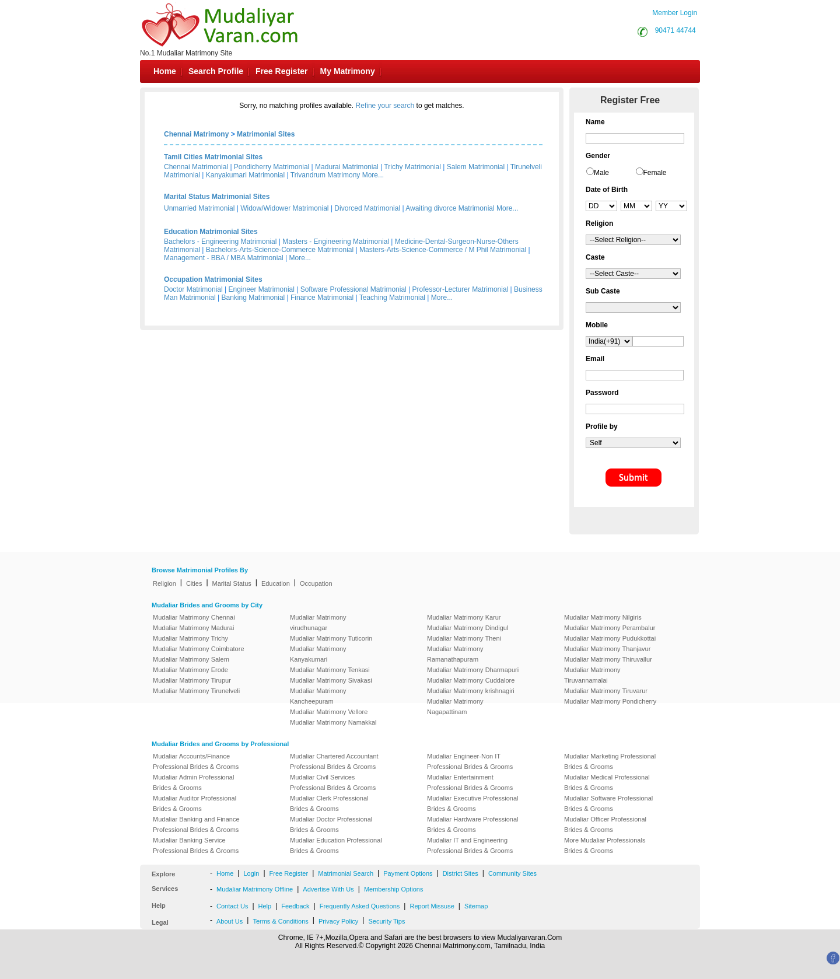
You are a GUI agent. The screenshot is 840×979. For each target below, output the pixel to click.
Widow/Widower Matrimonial (284, 208)
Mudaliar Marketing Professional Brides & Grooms (610, 761)
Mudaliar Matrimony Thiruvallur (608, 659)
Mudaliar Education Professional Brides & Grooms (336, 845)
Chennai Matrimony (196, 134)
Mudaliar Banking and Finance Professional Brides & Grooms (196, 824)
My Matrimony (347, 71)
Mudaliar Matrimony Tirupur (192, 680)
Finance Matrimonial (322, 297)
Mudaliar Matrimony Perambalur (610, 627)
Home (164, 71)
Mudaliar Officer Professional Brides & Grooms (605, 824)
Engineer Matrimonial (262, 289)
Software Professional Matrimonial (353, 289)
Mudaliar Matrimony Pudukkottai (610, 638)
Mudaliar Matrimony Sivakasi (331, 680)
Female (655, 173)
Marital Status (231, 583)
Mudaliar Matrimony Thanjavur (607, 648)
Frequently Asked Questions (360, 906)
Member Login (674, 13)
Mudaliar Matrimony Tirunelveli (196, 690)
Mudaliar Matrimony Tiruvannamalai (592, 675)
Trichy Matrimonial (412, 167)
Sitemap (476, 906)
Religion (164, 583)
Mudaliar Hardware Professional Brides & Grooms (473, 824)
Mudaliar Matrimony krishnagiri (470, 690)
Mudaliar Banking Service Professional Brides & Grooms (196, 845)
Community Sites (512, 873)
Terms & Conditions (280, 921)
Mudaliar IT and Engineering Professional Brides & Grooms (470, 845)
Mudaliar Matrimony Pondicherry (610, 701)
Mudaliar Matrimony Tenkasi (330, 669)
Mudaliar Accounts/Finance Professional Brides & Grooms (196, 761)
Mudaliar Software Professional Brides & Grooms (608, 803)
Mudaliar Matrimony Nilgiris (603, 617)
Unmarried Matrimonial (199, 208)
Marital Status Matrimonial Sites (217, 197)
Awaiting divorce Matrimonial (450, 208)
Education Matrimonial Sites (211, 232)
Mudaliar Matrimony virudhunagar (318, 622)
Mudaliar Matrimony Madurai (193, 627)
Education (275, 583)
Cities (194, 583)
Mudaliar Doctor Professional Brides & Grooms (331, 824)
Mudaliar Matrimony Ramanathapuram (455, 654)
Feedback (295, 906)
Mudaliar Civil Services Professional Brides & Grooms (333, 782)
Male (601, 173)
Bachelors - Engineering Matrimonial (220, 241)
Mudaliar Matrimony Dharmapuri (473, 669)
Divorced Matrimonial (367, 208)
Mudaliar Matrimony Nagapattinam (455, 706)
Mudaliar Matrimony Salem (191, 659)
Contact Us (232, 906)
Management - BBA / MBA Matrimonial (224, 258)
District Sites (460, 873)
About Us (229, 921)
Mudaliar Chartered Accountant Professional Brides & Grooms (334, 761)
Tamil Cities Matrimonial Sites (213, 157)
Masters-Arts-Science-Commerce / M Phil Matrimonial (442, 250)
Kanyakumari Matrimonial (245, 175)
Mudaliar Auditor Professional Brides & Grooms (194, 803)
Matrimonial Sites (266, 134)
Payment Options (407, 873)
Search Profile (215, 71)
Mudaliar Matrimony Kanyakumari (318, 654)
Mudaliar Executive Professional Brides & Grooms (473, 803)
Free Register (281, 71)
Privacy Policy (338, 921)
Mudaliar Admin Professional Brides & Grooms (193, 782)
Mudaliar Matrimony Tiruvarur (606, 690)
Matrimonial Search (345, 873)
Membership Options (394, 889)
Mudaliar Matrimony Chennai (194, 617)
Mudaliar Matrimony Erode (190, 669)
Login (251, 873)
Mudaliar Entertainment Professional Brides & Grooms (470, 782)
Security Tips (386, 921)
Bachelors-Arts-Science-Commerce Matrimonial (280, 250)
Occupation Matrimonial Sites (213, 279)
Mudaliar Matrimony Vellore (329, 711)
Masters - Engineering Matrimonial (335, 241)
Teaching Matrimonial (392, 297)
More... (373, 175)
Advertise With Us (328, 889)
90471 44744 (675, 30)
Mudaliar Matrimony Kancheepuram (318, 696)
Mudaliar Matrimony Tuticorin (331, 638)
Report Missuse (432, 906)
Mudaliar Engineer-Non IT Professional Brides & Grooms (470, 761)
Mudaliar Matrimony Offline (254, 889)
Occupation (316, 583)
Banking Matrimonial (253, 297)
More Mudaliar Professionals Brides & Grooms (604, 845)
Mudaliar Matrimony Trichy (190, 638)
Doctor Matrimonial (193, 289)
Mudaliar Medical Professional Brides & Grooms (607, 782)
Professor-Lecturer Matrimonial (460, 289)
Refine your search (385, 106)
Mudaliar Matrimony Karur (464, 617)
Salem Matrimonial (476, 167)
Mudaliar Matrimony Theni (464, 638)
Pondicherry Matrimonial (271, 167)
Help (265, 906)
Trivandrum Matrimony (325, 175)
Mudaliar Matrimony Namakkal (333, 722)
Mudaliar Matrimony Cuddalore (470, 680)
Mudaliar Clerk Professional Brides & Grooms (329, 803)
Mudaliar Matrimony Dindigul (467, 627)
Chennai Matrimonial (196, 167)
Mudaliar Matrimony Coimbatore (198, 648)
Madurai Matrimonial (347, 167)
